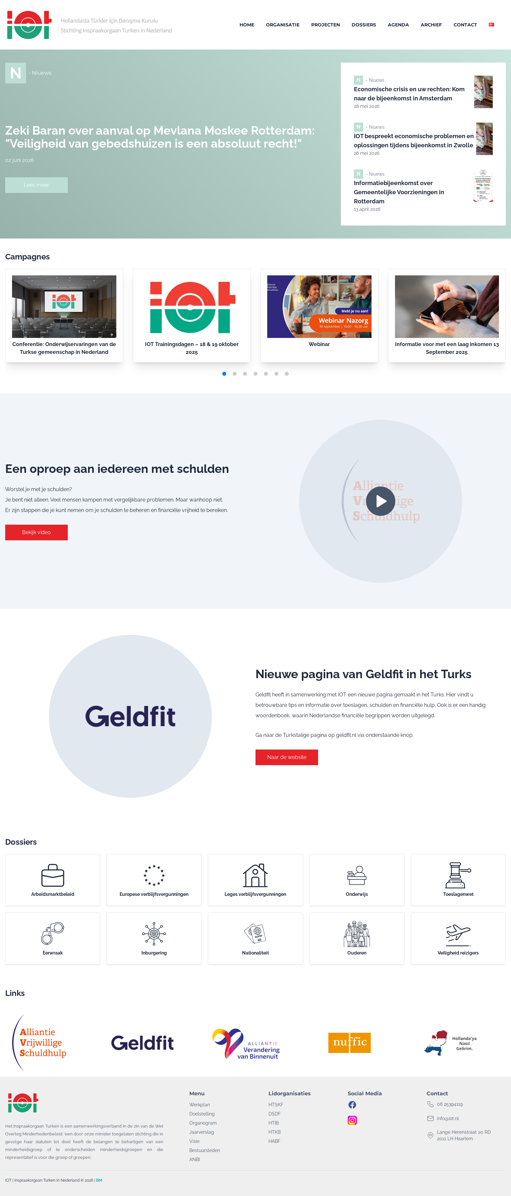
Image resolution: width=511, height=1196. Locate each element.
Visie (194, 1141)
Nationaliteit (255, 938)
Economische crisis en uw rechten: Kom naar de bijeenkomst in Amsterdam (409, 94)
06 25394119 (450, 1104)
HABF (274, 1141)
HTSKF (276, 1104)
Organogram (203, 1123)
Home (247, 25)
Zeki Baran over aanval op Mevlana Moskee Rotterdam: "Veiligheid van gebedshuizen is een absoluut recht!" (160, 137)
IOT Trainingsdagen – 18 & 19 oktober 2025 (192, 348)
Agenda (398, 25)
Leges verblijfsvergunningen (255, 879)
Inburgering (154, 938)
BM (99, 1180)
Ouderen (357, 938)
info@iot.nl (448, 1118)
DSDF (275, 1113)
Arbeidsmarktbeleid (52, 879)
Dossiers (364, 25)
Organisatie (282, 25)
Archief (431, 25)
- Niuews (40, 73)
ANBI (194, 1159)
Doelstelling (202, 1113)
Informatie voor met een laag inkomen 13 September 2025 (447, 348)
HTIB (274, 1123)
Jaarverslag (201, 1132)
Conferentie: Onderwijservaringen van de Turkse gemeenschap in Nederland (64, 348)
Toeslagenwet (458, 879)
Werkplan (199, 1104)
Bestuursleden (204, 1150)
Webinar (319, 344)
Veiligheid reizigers (458, 938)
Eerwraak (53, 938)
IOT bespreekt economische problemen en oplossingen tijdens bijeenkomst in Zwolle (414, 141)
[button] (224, 374)
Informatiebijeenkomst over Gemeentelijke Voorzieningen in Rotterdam (399, 192)
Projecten (325, 25)
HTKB (275, 1132)
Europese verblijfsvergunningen (154, 879)
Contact (465, 25)
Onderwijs (357, 879)
